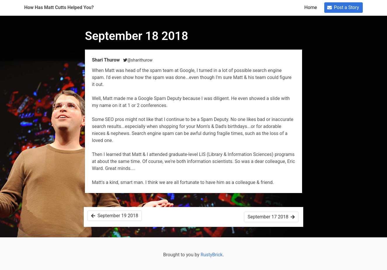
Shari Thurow (106, 60)
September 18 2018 (136, 36)
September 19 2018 (114, 215)
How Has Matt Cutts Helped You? (59, 7)
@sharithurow (137, 60)
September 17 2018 (271, 217)
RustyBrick (212, 254)
